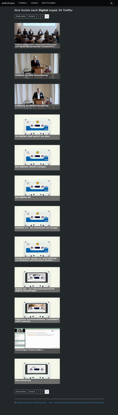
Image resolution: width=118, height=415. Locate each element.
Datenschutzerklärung (68, 403)
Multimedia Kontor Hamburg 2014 (31, 403)
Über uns (53, 403)
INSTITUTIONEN (48, 3)
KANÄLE (34, 3)
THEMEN (22, 3)
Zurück (32, 16)
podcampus (8, 3)
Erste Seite (21, 16)
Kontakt (100, 403)
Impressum (85, 403)
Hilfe (93, 403)
